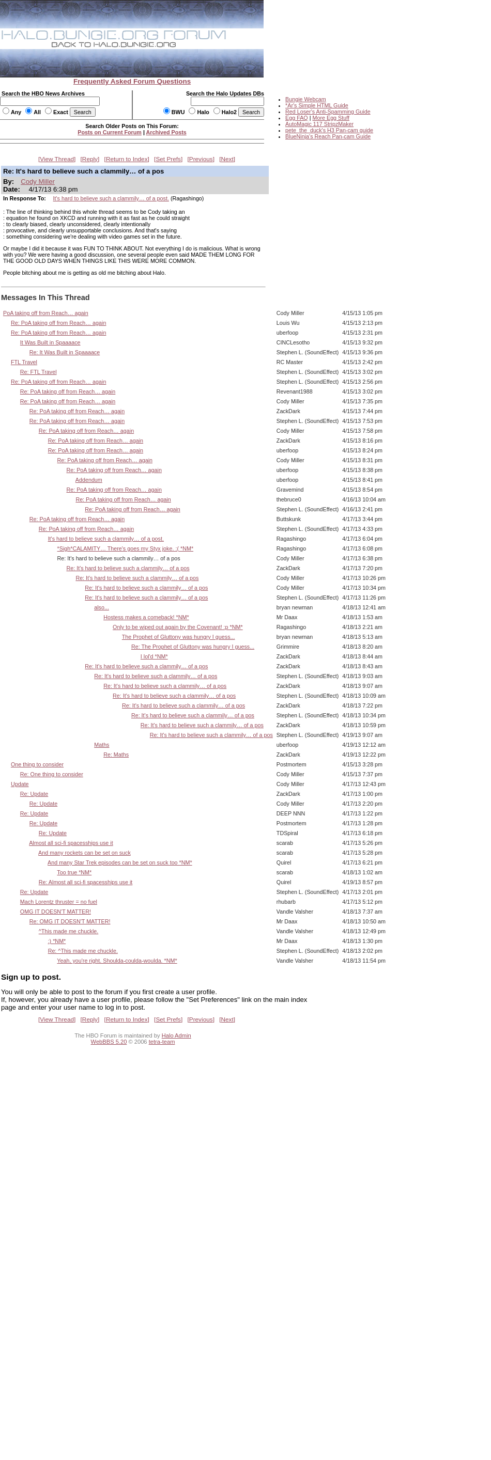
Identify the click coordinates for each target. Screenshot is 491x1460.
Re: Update (34, 794)
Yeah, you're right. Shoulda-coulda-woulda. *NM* (117, 960)
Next (227, 159)
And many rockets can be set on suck (84, 853)
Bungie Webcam (305, 99)
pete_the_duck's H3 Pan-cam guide (329, 130)
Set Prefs (168, 159)
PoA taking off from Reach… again (45, 313)
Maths (101, 745)
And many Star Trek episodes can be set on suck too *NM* (120, 862)
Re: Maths (116, 754)
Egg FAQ (296, 118)
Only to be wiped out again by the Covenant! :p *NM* (178, 627)
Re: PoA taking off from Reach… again (58, 323)
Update (20, 784)
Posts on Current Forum (110, 132)
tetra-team (162, 1042)
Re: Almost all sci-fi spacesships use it (86, 882)
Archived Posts (166, 132)
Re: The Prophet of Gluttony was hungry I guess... (192, 646)
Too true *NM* (74, 872)
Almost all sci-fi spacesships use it (71, 843)
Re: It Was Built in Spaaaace (64, 352)
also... (101, 607)
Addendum (88, 480)
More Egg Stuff (330, 118)
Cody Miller (38, 181)
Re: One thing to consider (51, 774)
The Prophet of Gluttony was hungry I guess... (178, 637)
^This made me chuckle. (69, 931)
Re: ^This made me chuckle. (83, 951)
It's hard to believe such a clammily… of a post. (111, 198)
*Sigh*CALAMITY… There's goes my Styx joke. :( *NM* (125, 548)
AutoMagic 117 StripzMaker (319, 124)
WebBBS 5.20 (109, 1042)
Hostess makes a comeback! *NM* (146, 617)
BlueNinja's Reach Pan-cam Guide (328, 136)
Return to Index (127, 159)
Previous (201, 159)
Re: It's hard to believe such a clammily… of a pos (127, 568)
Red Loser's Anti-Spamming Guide (328, 111)
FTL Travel (24, 362)
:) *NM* (57, 941)
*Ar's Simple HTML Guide (316, 105)
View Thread (57, 159)
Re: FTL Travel (38, 372)
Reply (90, 159)
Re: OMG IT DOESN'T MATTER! (70, 921)
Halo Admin (176, 1035)
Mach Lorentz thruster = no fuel (58, 902)
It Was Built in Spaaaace (50, 342)
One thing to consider (37, 764)
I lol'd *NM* (154, 656)
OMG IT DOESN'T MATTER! (55, 911)
